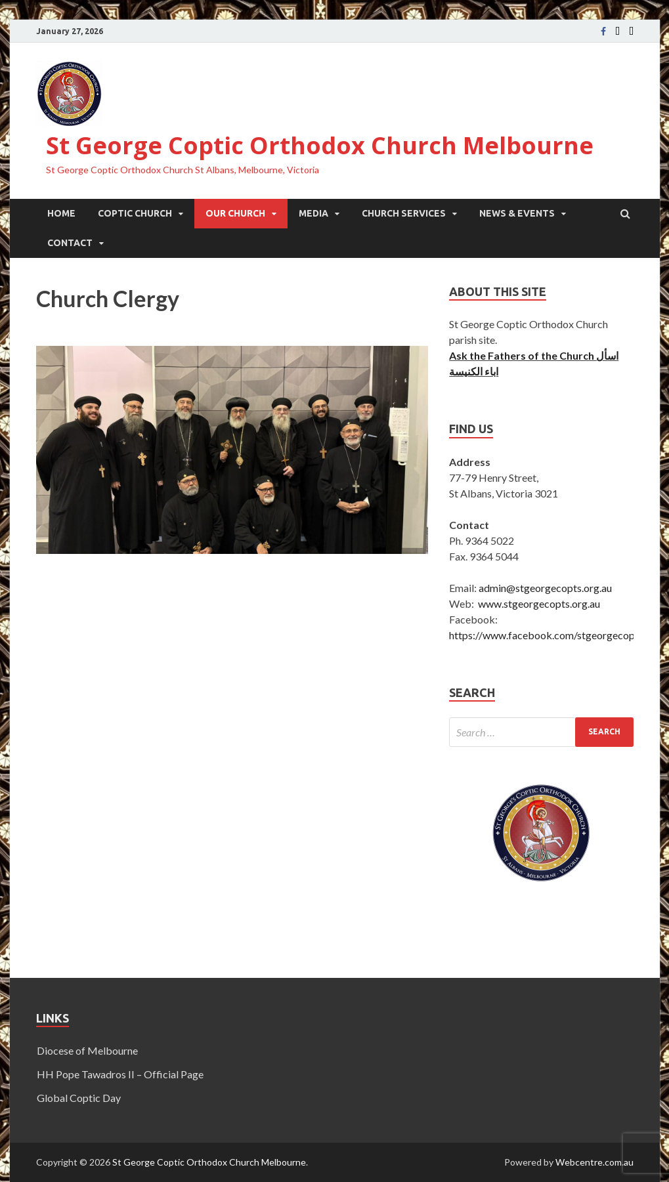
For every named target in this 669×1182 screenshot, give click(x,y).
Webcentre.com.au (594, 1162)
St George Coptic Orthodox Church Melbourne (319, 145)
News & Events (517, 213)
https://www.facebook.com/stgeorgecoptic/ (550, 635)
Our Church (235, 213)
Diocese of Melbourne (87, 1050)
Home (61, 213)
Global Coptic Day (79, 1097)
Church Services (404, 213)
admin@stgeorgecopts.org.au (545, 587)
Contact (70, 243)
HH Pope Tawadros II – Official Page (120, 1074)
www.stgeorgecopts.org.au (539, 603)
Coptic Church (135, 213)
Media (313, 213)
